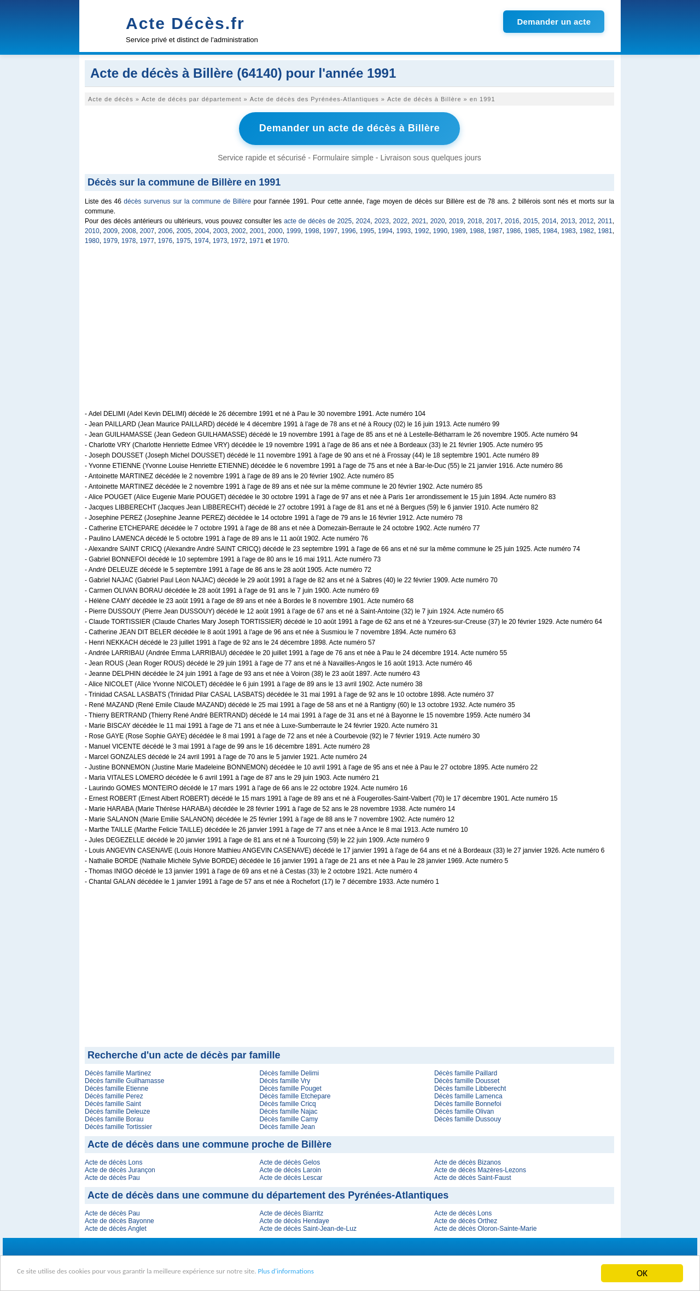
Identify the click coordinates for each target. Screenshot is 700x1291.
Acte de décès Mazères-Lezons (480, 1168)
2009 (110, 229)
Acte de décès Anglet (116, 1227)
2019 (456, 219)
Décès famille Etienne (116, 1087)
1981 (605, 229)
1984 (550, 229)
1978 (128, 239)
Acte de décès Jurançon (120, 1168)
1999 (294, 229)
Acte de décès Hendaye (294, 1219)
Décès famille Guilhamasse (124, 1079)
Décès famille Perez (114, 1094)
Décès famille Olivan (464, 1110)
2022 (400, 219)
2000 (275, 229)
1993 (403, 229)
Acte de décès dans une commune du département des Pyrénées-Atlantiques (268, 1193)
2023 (382, 219)
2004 (202, 229)
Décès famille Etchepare (294, 1094)
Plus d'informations (366, 1274)
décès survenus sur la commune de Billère (187, 200)
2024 (363, 219)
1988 (477, 229)
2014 (549, 219)
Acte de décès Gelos (289, 1161)
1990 (440, 229)
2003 (220, 229)
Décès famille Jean (286, 1125)
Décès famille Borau (114, 1117)
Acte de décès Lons (113, 1161)
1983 (568, 229)
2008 (128, 229)
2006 (165, 229)
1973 (220, 239)
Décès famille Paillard (465, 1071)
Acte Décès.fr (185, 23)
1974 (201, 239)
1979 (110, 239)
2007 (147, 229)
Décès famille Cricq (287, 1102)
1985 (531, 229)
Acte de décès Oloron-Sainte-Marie (485, 1227)
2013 (568, 219)
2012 (586, 219)
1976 (165, 239)
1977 (146, 239)
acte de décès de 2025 (318, 219)
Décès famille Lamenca (468, 1094)
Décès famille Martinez (118, 1071)
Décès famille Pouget (290, 1087)
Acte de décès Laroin (290, 1168)
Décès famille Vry (284, 1079)
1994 (385, 229)
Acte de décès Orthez (465, 1219)
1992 (422, 229)
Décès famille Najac (288, 1110)
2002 (238, 229)
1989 (458, 229)
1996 (348, 229)
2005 (184, 229)
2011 (605, 219)
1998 (312, 229)
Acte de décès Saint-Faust (472, 1176)
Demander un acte (554, 21)
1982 (587, 229)
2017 (493, 219)
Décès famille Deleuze (117, 1110)
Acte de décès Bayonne (119, 1219)
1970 (280, 239)
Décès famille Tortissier (118, 1125)
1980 (92, 239)
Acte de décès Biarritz (291, 1211)
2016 (512, 219)
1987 (495, 229)
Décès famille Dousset (466, 1079)
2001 (257, 229)
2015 (530, 219)
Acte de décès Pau (112, 1176)
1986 (513, 229)
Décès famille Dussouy (467, 1117)
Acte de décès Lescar (290, 1176)
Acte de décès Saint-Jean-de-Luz (307, 1227)
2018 (475, 219)
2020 (437, 219)
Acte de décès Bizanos (467, 1161)
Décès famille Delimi (289, 1071)
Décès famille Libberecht (470, 1087)
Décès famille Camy (288, 1117)
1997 (330, 229)
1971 (256, 239)
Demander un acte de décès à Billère (349, 127)
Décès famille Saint (113, 1102)
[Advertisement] (349, 331)
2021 (419, 219)
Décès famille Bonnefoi (467, 1102)
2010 (92, 229)
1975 (183, 239)
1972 (238, 239)
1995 (367, 229)
